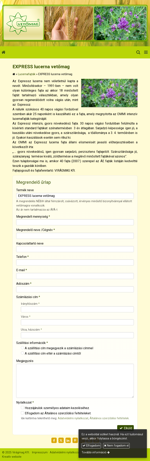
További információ (94, 452)
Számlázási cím (28, 297)
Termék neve (25, 190)
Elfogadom (91, 445)
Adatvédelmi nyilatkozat (73, 418)
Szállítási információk (32, 343)
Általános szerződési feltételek (109, 418)
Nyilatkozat (25, 402)
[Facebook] (54, 440)
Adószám (23, 284)
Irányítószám (30, 304)
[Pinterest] (75, 440)
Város (25, 316)
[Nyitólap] (75, 23)
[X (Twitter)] (61, 440)
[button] (146, 52)
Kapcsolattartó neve (30, 243)
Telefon (22, 257)
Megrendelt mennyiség (33, 216)
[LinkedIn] (68, 440)
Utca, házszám (31, 329)
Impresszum (40, 452)
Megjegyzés (24, 361)
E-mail (21, 270)
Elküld (125, 428)
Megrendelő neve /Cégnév (35, 230)
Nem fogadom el (116, 445)
